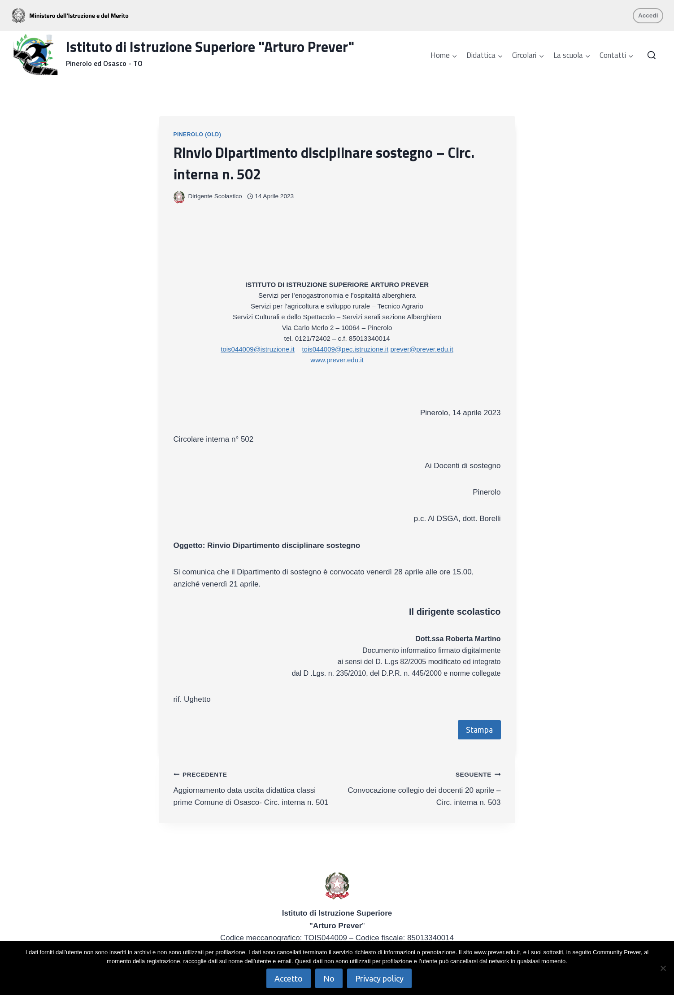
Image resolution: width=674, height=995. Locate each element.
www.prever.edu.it (336, 360)
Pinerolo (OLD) (198, 134)
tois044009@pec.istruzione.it (345, 349)
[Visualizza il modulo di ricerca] (652, 56)
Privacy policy (380, 978)
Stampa (479, 729)
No (329, 978)
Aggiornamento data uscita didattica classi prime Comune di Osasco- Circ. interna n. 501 (252, 787)
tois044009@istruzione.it (258, 349)
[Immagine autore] (179, 196)
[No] (662, 968)
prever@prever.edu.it (421, 349)
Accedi (648, 15)
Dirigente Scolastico (215, 196)
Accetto (289, 978)
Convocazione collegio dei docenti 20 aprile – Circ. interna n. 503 (423, 787)
